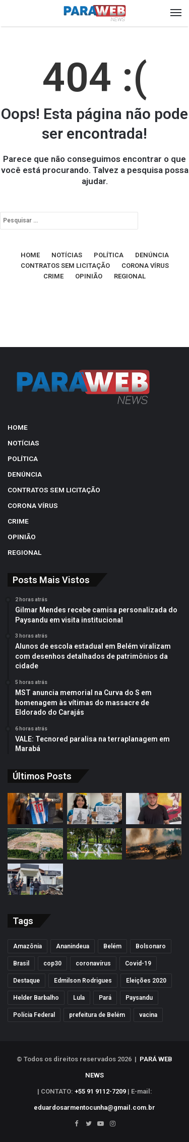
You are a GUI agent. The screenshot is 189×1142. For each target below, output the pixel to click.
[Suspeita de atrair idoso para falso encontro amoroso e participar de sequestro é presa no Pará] (35, 879)
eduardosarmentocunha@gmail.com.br (94, 1107)
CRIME (53, 276)
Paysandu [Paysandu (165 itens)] (139, 997)
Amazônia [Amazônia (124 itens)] (27, 946)
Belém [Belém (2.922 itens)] (112, 946)
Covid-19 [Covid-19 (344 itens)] (138, 963)
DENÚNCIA (152, 255)
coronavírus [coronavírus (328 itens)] (93, 963)
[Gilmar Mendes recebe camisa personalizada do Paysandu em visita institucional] (35, 808)
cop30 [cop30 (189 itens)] (52, 963)
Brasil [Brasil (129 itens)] (21, 963)
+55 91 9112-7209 (100, 1091)
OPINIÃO (88, 276)
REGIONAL (130, 276)
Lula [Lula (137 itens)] (79, 997)
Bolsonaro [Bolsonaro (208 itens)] (151, 946)
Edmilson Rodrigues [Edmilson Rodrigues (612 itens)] (83, 980)
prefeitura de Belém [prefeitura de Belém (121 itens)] (97, 1014)
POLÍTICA (108, 255)
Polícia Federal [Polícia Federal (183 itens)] (34, 1014)
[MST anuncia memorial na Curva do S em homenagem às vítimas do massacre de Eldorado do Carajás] (153, 808)
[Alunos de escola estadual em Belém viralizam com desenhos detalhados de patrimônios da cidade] (94, 808)
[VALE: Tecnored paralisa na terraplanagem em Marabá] (35, 844)
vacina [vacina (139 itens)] (148, 1014)
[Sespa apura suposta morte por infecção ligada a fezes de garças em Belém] (94, 844)
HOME (30, 255)
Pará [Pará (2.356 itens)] (105, 997)
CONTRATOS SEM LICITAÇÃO (65, 265)
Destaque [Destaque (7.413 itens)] (26, 980)
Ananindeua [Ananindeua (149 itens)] (72, 946)
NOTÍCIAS (66, 255)
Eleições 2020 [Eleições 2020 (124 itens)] (146, 980)
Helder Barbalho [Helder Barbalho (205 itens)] (36, 997)
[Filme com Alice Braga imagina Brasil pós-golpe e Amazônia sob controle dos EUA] (153, 844)
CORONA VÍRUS (145, 265)
